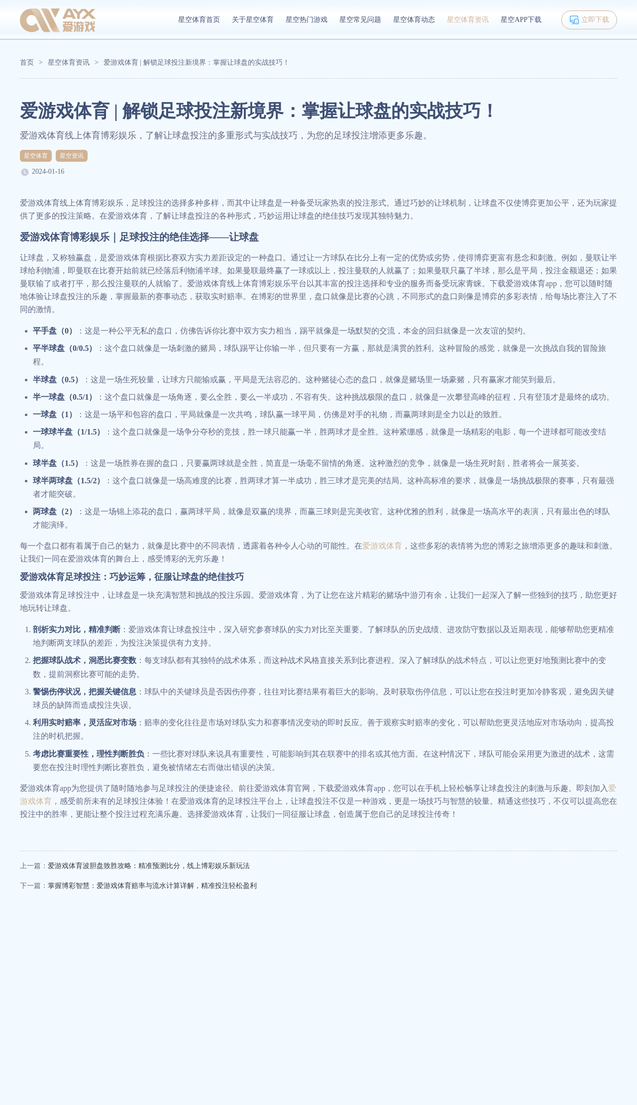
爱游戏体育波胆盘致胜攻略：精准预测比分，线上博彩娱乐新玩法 (149, 866)
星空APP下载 (521, 19)
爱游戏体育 (382, 546)
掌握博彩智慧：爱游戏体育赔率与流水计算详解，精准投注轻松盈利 (152, 885)
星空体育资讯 (468, 19)
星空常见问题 (360, 19)
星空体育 (36, 155)
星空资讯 (72, 155)
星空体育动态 (414, 19)
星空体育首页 (199, 19)
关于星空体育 (253, 19)
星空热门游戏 (306, 19)
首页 (27, 62)
